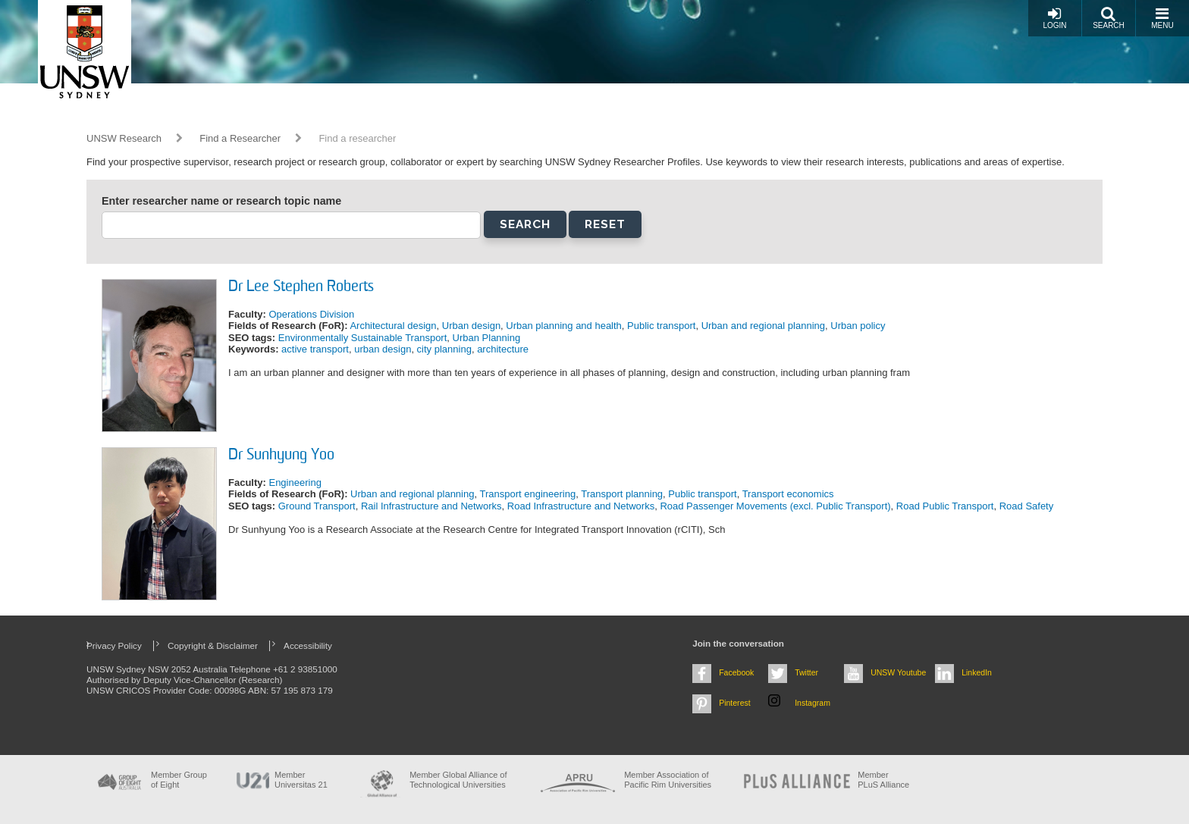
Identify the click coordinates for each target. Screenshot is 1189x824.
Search (1109, 18)
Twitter (806, 672)
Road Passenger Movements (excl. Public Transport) (775, 506)
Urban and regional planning (763, 325)
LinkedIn (977, 672)
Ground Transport (317, 506)
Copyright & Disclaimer (213, 645)
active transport (315, 349)
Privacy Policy (114, 645)
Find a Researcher (240, 138)
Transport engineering (527, 494)
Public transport (661, 325)
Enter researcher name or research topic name (221, 201)
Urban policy (857, 325)
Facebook (736, 672)
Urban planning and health (564, 325)
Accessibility (308, 645)
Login (1054, 18)
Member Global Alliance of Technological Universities (458, 779)
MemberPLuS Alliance (883, 779)
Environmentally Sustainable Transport (362, 337)
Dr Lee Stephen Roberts (301, 287)
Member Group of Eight (179, 779)
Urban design (471, 325)
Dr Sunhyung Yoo (281, 455)
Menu (1162, 18)
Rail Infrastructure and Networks (431, 506)
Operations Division (311, 314)
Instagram (812, 702)
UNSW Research (124, 138)
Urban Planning (487, 337)
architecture (503, 349)
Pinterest (735, 702)
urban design (382, 349)
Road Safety (1026, 506)
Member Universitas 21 (301, 779)
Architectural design (393, 325)
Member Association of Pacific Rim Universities (667, 779)
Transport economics (788, 494)
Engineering (294, 482)
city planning (444, 349)
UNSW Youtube (898, 672)
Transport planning (622, 494)
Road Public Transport (945, 506)
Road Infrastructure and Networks (580, 506)
